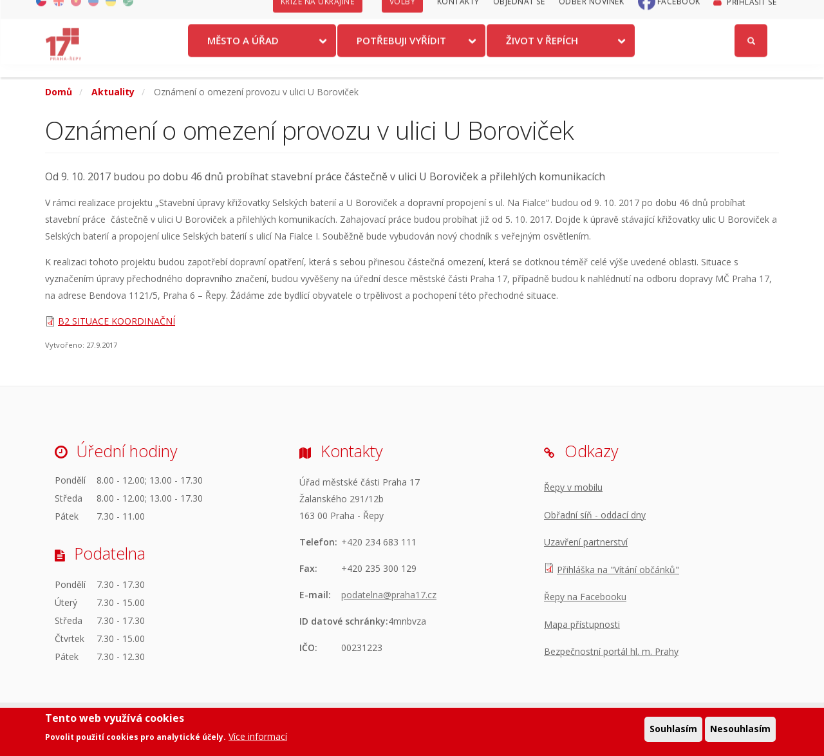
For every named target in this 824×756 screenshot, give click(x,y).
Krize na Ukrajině (318, 14)
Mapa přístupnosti (582, 624)
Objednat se (519, 14)
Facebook (678, 14)
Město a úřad (243, 53)
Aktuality (113, 92)
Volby (402, 14)
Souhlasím (673, 729)
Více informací (258, 736)
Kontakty (458, 14)
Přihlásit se (751, 15)
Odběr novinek (591, 14)
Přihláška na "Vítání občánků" (618, 569)
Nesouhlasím (740, 729)
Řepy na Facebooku (585, 597)
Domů (58, 92)
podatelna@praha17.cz (388, 595)
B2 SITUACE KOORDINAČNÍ (116, 321)
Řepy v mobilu (573, 487)
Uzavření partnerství (586, 542)
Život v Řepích (542, 53)
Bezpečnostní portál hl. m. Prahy (611, 651)
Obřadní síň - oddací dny (595, 515)
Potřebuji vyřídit (401, 53)
